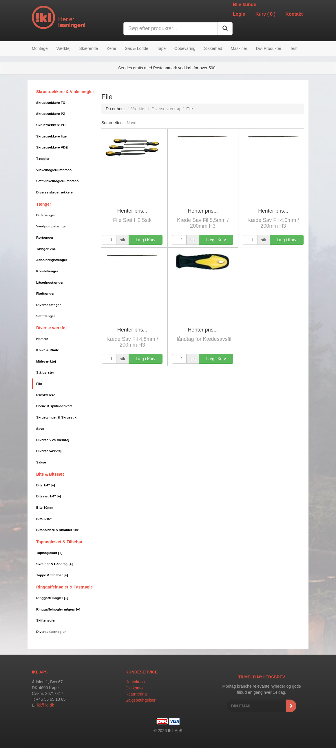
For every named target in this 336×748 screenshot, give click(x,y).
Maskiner (239, 48)
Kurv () (265, 14)
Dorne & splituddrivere (54, 406)
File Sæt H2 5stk (132, 220)
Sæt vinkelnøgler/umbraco (57, 181)
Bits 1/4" (45, 485)
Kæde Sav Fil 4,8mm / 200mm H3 (132, 342)
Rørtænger (45, 237)
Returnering (136, 694)
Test (293, 48)
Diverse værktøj (51, 327)
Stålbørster (45, 372)
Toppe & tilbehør (52, 575)
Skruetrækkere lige (51, 136)
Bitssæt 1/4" (48, 496)
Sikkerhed (213, 48)
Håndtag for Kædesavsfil (202, 339)
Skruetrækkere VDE (52, 147)
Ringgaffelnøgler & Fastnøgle (64, 587)
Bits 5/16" (44, 519)
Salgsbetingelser (140, 700)
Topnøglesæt (49, 553)
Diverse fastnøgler (51, 631)
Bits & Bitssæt (50, 474)
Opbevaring (184, 48)
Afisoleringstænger (51, 260)
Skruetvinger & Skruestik (56, 417)
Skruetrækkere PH (50, 125)
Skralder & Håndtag (54, 564)
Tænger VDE (46, 249)
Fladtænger (45, 293)
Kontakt (294, 14)
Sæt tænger (45, 316)
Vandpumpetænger (51, 226)
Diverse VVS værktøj (52, 440)
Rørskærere (45, 395)
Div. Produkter (269, 48)
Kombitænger (47, 271)
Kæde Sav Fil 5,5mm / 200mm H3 (203, 223)
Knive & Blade (47, 350)
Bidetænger (45, 215)
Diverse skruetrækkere (54, 192)
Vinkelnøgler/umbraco (54, 170)
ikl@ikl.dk (45, 705)
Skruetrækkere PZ (50, 113)
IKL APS (40, 672)
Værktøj (63, 48)
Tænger (43, 204)
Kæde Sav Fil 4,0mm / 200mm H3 (273, 223)
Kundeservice (141, 672)
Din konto (134, 688)
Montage (40, 48)
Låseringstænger (50, 282)
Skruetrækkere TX (50, 102)
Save (40, 428)
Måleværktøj (46, 361)
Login (239, 14)
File (39, 383)
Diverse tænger (48, 305)
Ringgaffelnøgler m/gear (58, 609)
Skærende (88, 48)
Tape (161, 48)
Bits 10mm (44, 507)
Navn (131, 122)
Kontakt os (135, 682)
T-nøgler (43, 158)
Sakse (41, 462)
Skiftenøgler (46, 620)
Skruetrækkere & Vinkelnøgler (65, 91)
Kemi (111, 48)
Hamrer (42, 339)
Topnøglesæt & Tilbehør (59, 541)
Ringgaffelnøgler (52, 598)
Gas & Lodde (136, 48)
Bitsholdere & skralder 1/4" (57, 530)
